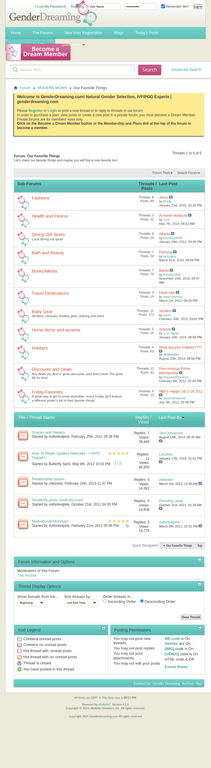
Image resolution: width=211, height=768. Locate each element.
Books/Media (44, 271)
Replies (142, 417)
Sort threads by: (77, 596)
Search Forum (187, 172)
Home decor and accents (56, 329)
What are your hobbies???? (180, 347)
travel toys (167, 293)
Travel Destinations (50, 293)
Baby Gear (42, 311)
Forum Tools (161, 172)
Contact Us (142, 683)
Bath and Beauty (48, 252)
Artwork (165, 329)
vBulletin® (104, 704)
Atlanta (164, 234)
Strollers (165, 311)
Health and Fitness (50, 215)
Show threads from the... (37, 596)
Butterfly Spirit (59, 464)
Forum (25, 88)
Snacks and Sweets (48, 432)
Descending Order (157, 601)
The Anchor (27, 575)
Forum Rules (176, 667)
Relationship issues (48, 479)
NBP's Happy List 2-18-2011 (181, 391)
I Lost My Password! (50, 6)
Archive (188, 683)
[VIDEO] (172, 654)
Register (77, 6)
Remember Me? (175, 6)
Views (143, 422)
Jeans (163, 197)
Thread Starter (42, 417)
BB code (172, 638)
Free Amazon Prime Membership (174, 371)
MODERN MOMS (52, 88)
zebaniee (56, 483)
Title (22, 417)
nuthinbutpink (59, 437)
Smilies (171, 643)
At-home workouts (173, 215)
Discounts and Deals (52, 369)
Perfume (165, 252)
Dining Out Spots (48, 234)
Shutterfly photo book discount (57, 500)
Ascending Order (119, 601)
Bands (164, 271)
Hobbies (40, 347)
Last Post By (172, 417)
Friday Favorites (47, 391)
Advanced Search (186, 69)
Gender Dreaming (166, 683)
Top (199, 546)
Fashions (40, 197)
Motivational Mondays (50, 521)
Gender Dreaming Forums (53, 13)
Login (52, 111)
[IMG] (169, 649)
